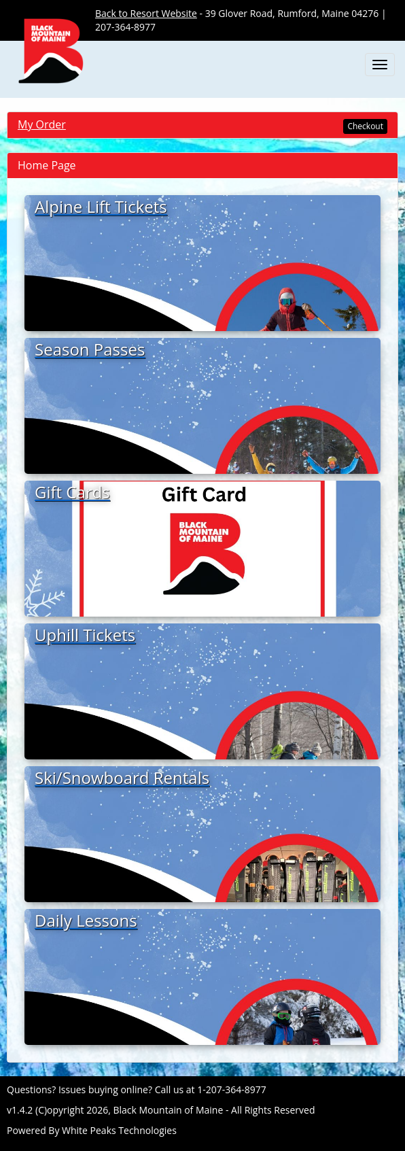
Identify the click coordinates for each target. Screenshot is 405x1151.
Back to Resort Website (146, 13)
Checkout (365, 126)
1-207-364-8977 (231, 1089)
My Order (42, 124)
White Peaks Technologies (119, 1130)
